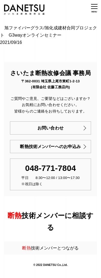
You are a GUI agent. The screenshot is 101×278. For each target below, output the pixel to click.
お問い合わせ (50, 128)
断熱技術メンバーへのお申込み (50, 146)
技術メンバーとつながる (50, 248)
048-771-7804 (50, 168)
